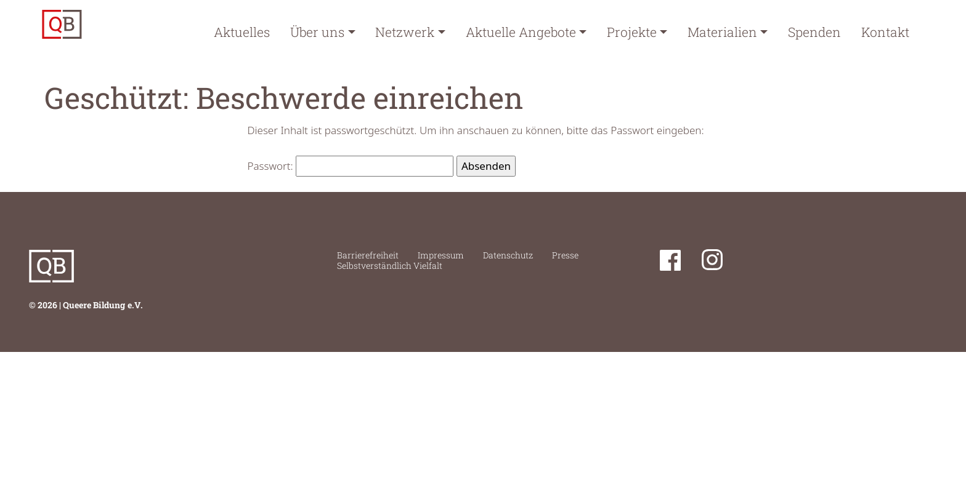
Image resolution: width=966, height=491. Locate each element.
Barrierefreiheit (368, 255)
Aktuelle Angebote (521, 32)
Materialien (722, 32)
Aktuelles (242, 32)
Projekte (632, 32)
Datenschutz (508, 255)
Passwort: (351, 166)
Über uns (317, 32)
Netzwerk (404, 32)
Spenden (814, 32)
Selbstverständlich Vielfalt (389, 265)
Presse (565, 255)
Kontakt (885, 32)
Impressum (441, 255)
